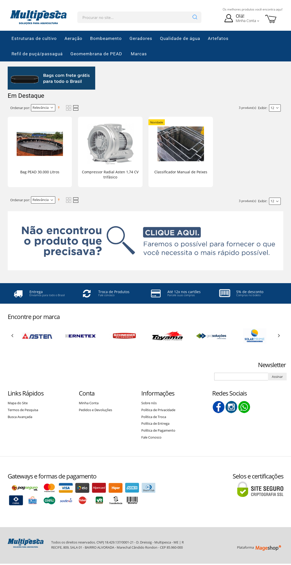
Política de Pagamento (158, 430)
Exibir (262, 107)
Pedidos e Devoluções (95, 410)
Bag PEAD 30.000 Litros (39, 171)
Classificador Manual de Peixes (180, 171)
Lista (75, 108)
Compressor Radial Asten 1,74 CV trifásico (110, 174)
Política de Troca (153, 416)
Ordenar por (19, 107)
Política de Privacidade (158, 410)
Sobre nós (149, 403)
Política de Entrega (155, 423)
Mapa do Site (18, 403)
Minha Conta (89, 403)
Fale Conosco (151, 437)
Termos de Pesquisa (23, 410)
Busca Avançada (20, 416)
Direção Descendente (59, 108)
